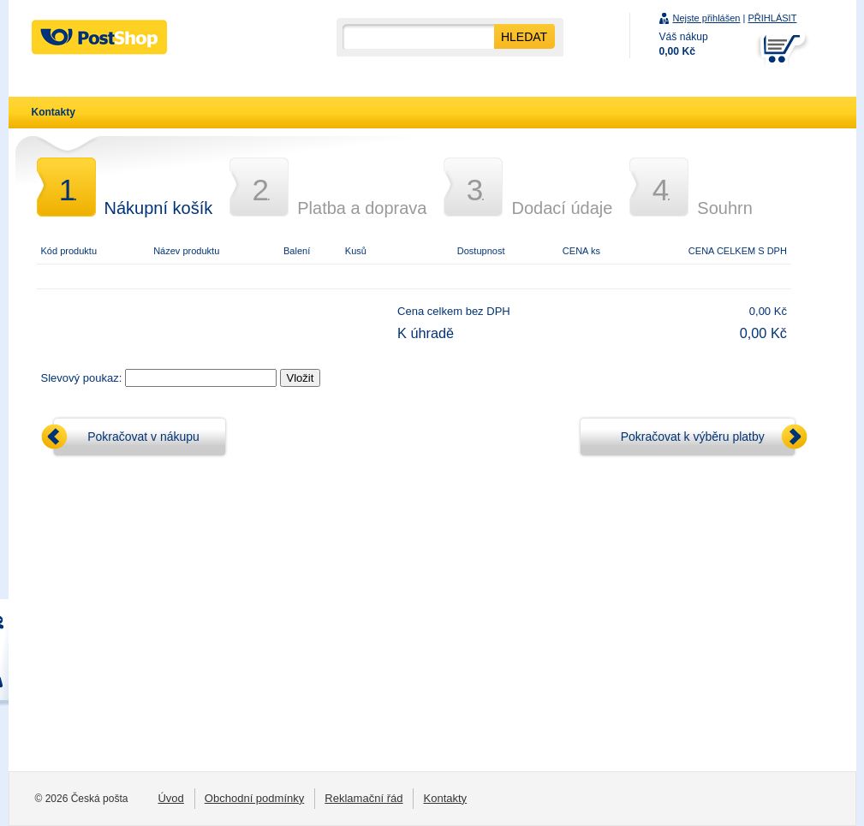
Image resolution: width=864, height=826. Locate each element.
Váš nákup (683, 44)
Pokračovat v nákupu (143, 436)
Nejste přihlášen (707, 18)
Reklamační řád (363, 798)
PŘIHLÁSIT (772, 18)
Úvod (170, 798)
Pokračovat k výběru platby (693, 436)
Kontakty (53, 112)
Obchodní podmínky (255, 798)
